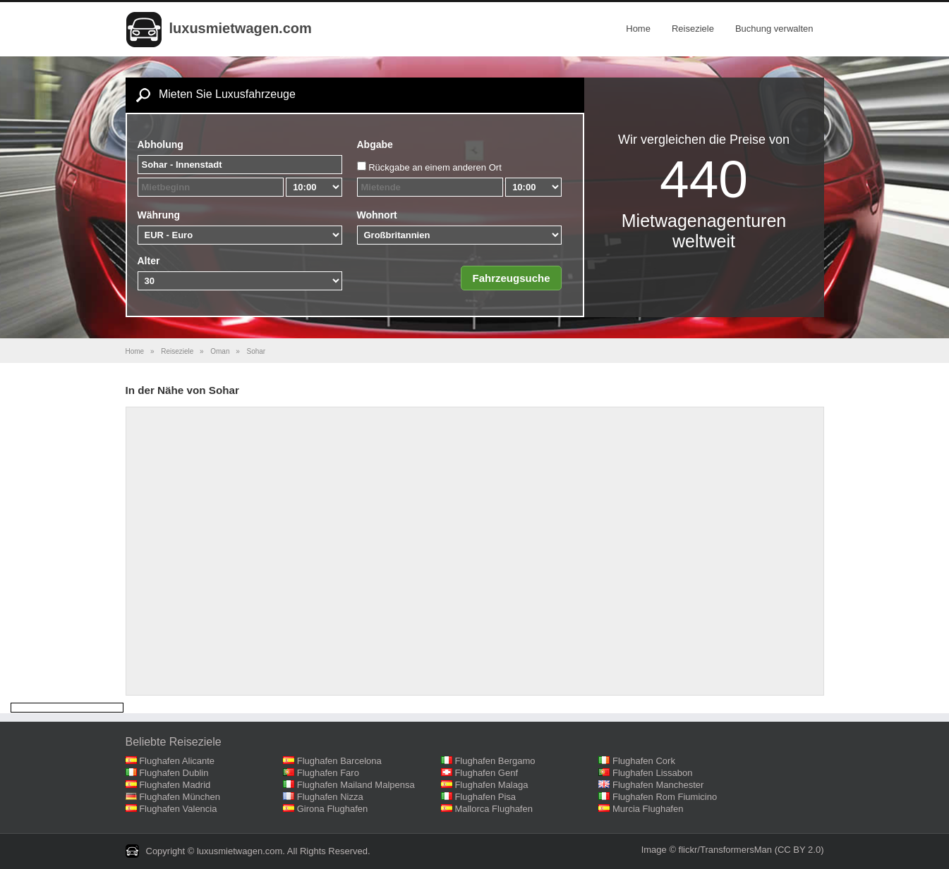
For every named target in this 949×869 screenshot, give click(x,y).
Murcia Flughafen (647, 808)
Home (638, 28)
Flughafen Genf (486, 773)
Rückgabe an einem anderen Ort (435, 167)
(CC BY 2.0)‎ (799, 849)
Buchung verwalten (774, 28)
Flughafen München (179, 796)
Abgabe (375, 144)
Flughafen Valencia (178, 808)
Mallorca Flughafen (493, 808)
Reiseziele (693, 28)
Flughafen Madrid (174, 784)
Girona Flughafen (332, 808)
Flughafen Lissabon (652, 773)
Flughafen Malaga (491, 784)
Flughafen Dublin (173, 773)
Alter (149, 260)
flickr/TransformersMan (725, 849)
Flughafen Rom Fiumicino (664, 796)
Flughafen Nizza (330, 796)
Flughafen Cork (643, 761)
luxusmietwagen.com (240, 28)
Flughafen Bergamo (494, 761)
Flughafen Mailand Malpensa (356, 784)
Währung (159, 215)
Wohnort (377, 215)
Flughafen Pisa (485, 796)
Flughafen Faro (328, 773)
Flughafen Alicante (176, 761)
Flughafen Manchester (657, 784)
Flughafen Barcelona (339, 761)
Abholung (160, 144)
